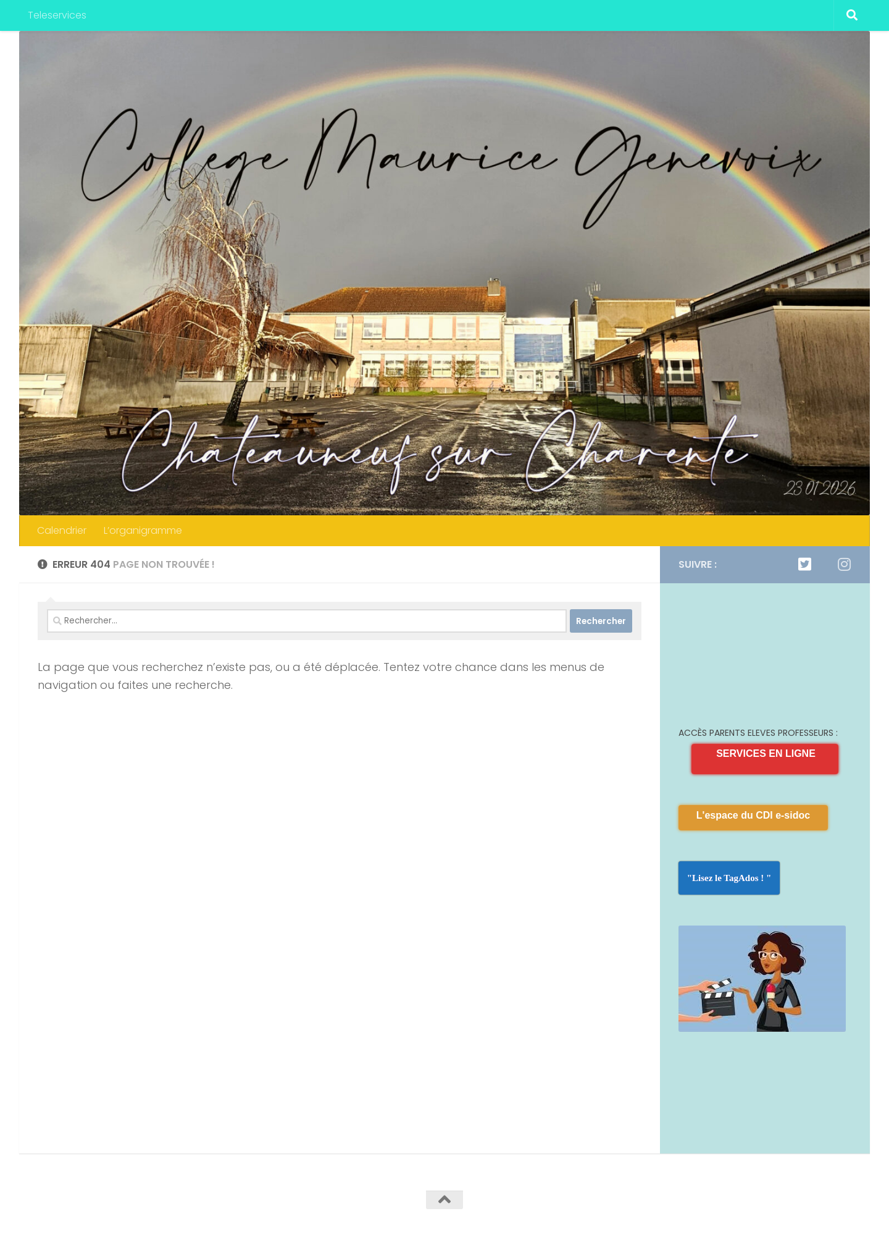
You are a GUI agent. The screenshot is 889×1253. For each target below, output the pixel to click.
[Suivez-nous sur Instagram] (844, 564)
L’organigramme (143, 530)
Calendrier (61, 530)
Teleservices (57, 15)
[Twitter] (804, 564)
